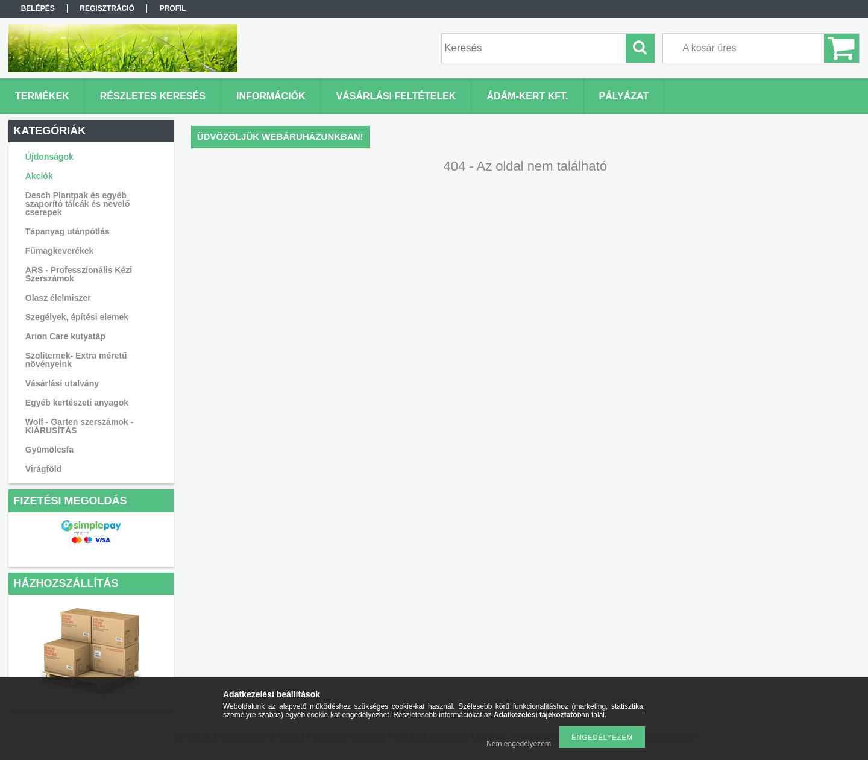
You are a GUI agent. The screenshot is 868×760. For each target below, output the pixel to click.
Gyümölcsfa (49, 449)
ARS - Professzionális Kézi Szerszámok (78, 274)
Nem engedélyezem (518, 744)
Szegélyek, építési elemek (76, 317)
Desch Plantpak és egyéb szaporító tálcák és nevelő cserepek (77, 203)
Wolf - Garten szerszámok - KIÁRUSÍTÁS (79, 426)
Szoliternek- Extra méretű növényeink (76, 360)
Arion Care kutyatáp (65, 336)
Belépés (38, 8)
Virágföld (43, 469)
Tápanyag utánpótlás (67, 231)
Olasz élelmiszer (58, 298)
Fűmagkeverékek (59, 251)
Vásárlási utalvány (62, 383)
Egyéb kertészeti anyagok (76, 402)
